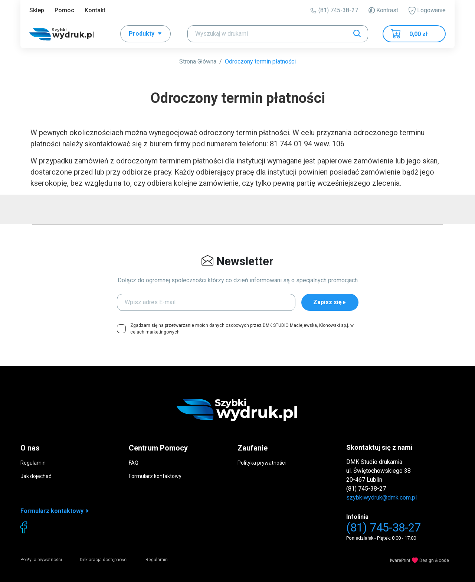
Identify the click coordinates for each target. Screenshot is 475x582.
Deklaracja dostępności (104, 559)
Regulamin (33, 463)
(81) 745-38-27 (334, 10)
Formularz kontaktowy (155, 476)
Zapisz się (330, 302)
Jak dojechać (35, 476)
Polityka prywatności (262, 463)
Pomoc (64, 10)
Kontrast (383, 10)
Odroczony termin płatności (260, 61)
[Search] (277, 33)
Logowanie (427, 10)
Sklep (36, 10)
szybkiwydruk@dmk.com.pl (381, 497)
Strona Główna (197, 61)
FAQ (133, 463)
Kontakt (95, 10)
